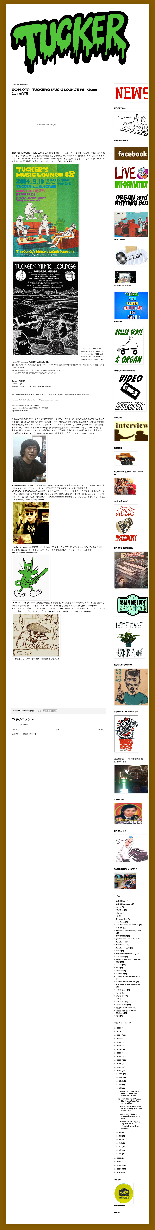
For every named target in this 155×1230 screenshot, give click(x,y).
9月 (120, 1084)
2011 (119, 1165)
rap (118, 967)
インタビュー (121, 989)
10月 (121, 1081)
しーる (119, 993)
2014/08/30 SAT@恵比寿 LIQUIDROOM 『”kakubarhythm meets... (129, 1124)
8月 (120, 1088)
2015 (119, 1067)
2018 (119, 1056)
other (119, 965)
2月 (120, 1150)
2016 (119, 1063)
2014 (119, 1070)
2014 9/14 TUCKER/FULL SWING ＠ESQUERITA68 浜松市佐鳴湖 (130, 1108)
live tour (120, 942)
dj (117, 916)
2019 (119, 1053)
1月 (120, 1153)
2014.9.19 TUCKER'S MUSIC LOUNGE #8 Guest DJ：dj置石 (128, 1093)
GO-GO (119, 928)
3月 (120, 1146)
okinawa (120, 956)
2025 (119, 1031)
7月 (120, 1132)
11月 (121, 1077)
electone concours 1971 (127, 924)
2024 (119, 1035)
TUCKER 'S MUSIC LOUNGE (128, 976)
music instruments (125, 953)
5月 (120, 1139)
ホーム (58, 729)
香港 (118, 1016)
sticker (119, 971)
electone (120, 922)
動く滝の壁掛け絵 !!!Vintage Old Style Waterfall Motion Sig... (130, 1101)
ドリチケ (119, 999)
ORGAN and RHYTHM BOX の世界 (129, 960)
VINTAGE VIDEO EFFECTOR (128, 985)
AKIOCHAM (121, 901)
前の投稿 (101, 729)
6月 (120, 1136)
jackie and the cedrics (126, 939)
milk (118, 950)
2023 (119, 1038)
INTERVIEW (121, 936)
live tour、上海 (123, 948)
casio (119, 907)
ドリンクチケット (123, 1001)
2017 (119, 1060)
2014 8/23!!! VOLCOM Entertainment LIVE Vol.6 (129, 1116)
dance (119, 913)
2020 (119, 1049)
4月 (120, 1143)
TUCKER (120, 973)
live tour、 (121, 945)
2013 (119, 1158)
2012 (119, 1161)
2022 (119, 1042)
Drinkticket (122, 919)
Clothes (120, 910)
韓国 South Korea (124, 1007)
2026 (119, 1028)
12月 (121, 1074)
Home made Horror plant (128, 930)
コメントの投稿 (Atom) (26, 734)
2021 (119, 1045)
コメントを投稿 (21, 724)
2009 (119, 1172)
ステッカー (120, 995)
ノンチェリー (121, 1004)
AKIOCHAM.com (123, 904)
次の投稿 (15, 729)
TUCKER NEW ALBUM (126, 981)
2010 (119, 1169)
